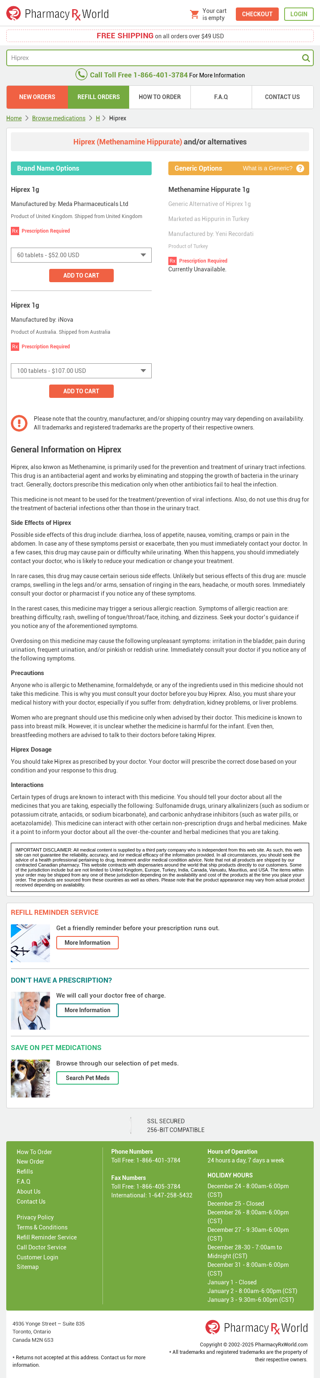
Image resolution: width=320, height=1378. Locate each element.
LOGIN (299, 14)
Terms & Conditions (42, 1227)
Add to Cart (81, 275)
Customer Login (37, 1257)
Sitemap (28, 1267)
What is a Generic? (267, 168)
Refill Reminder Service (47, 1237)
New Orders (37, 97)
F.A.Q (221, 97)
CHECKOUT (257, 14)
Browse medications (58, 118)
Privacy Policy (35, 1217)
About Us (28, 1191)
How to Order (160, 97)
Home (14, 118)
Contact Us (282, 97)
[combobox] (81, 255)
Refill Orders (99, 97)
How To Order (34, 1152)
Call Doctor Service (41, 1247)
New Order (30, 1161)
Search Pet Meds (88, 1078)
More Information (87, 942)
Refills (25, 1171)
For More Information (160, 75)
